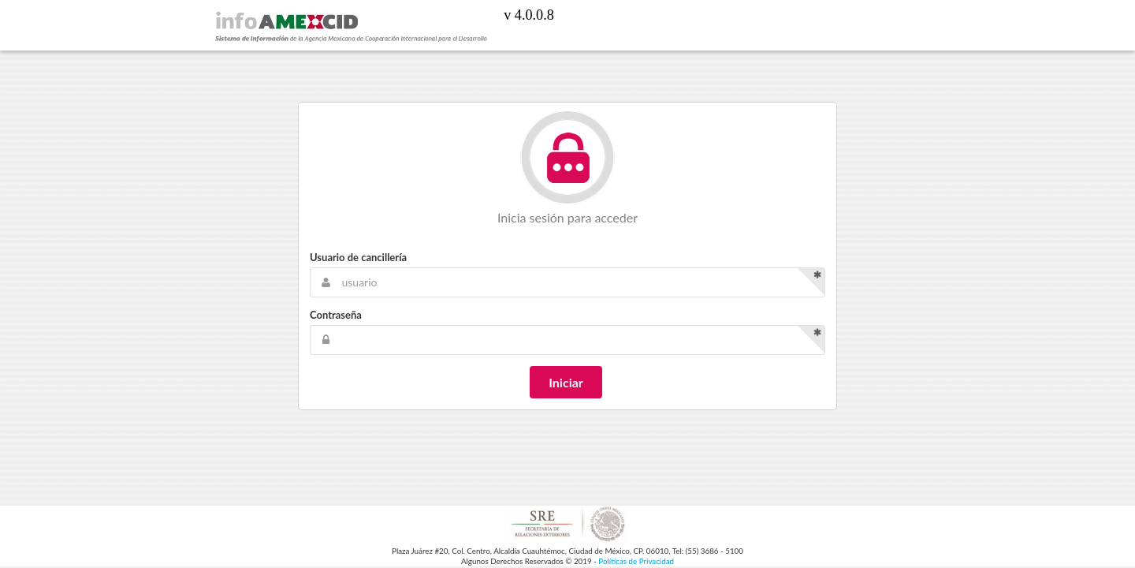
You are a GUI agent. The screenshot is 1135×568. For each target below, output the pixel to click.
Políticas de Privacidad (636, 561)
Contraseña (336, 314)
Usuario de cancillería (358, 257)
